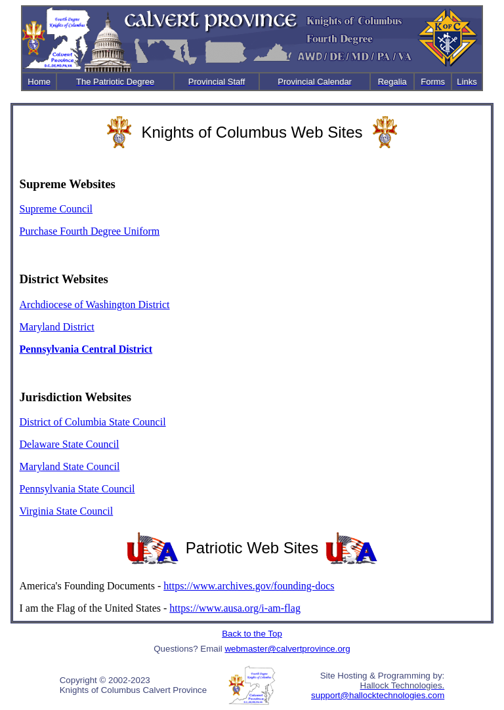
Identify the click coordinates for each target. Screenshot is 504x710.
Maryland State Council (70, 466)
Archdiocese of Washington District (95, 304)
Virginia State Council (67, 511)
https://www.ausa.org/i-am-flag (235, 608)
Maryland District (57, 326)
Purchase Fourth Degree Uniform (90, 231)
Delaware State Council (69, 444)
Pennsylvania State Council (77, 488)
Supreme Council (56, 208)
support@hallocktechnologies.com (377, 695)
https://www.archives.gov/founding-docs (248, 585)
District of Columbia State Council (93, 421)
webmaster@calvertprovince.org (287, 649)
